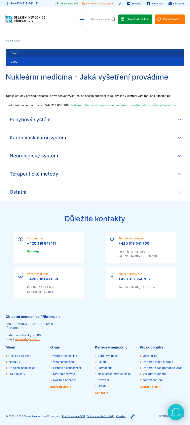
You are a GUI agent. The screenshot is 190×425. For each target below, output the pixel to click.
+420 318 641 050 (42, 279)
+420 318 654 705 (134, 279)
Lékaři (102, 361)
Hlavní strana (13, 40)
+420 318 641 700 (133, 243)
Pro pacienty (16, 373)
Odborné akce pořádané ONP (162, 367)
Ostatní (102, 386)
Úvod (13, 61)
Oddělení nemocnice (21, 367)
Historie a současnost (67, 367)
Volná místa (150, 355)
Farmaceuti (105, 367)
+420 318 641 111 (41, 243)
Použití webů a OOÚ (73, 416)
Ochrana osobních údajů (100, 416)
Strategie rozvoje (64, 373)
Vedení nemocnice (65, 355)
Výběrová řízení (108, 355)
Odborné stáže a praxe (158, 361)
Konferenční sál (152, 380)
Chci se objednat (19, 355)
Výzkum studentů (154, 373)
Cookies (120, 416)
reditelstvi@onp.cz (27, 339)
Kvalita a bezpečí (64, 380)
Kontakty (14, 361)
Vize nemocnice (63, 361)
